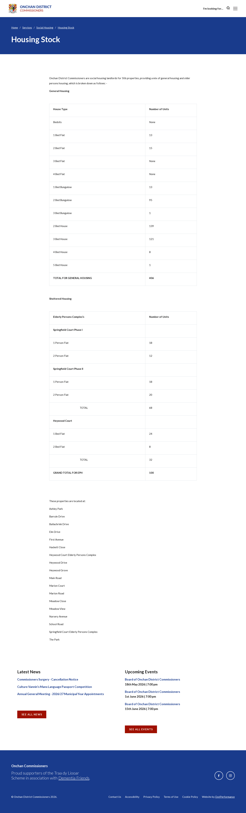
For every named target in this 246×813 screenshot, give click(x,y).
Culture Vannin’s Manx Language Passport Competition (54, 687)
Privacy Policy (151, 796)
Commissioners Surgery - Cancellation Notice (47, 679)
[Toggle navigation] (235, 8)
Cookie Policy (190, 796)
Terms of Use (171, 796)
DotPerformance (225, 796)
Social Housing (44, 27)
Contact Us (114, 796)
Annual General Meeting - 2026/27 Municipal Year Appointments (60, 694)
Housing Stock (66, 27)
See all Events (141, 729)
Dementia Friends (73, 777)
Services (27, 27)
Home (14, 27)
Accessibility (132, 796)
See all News (32, 714)
